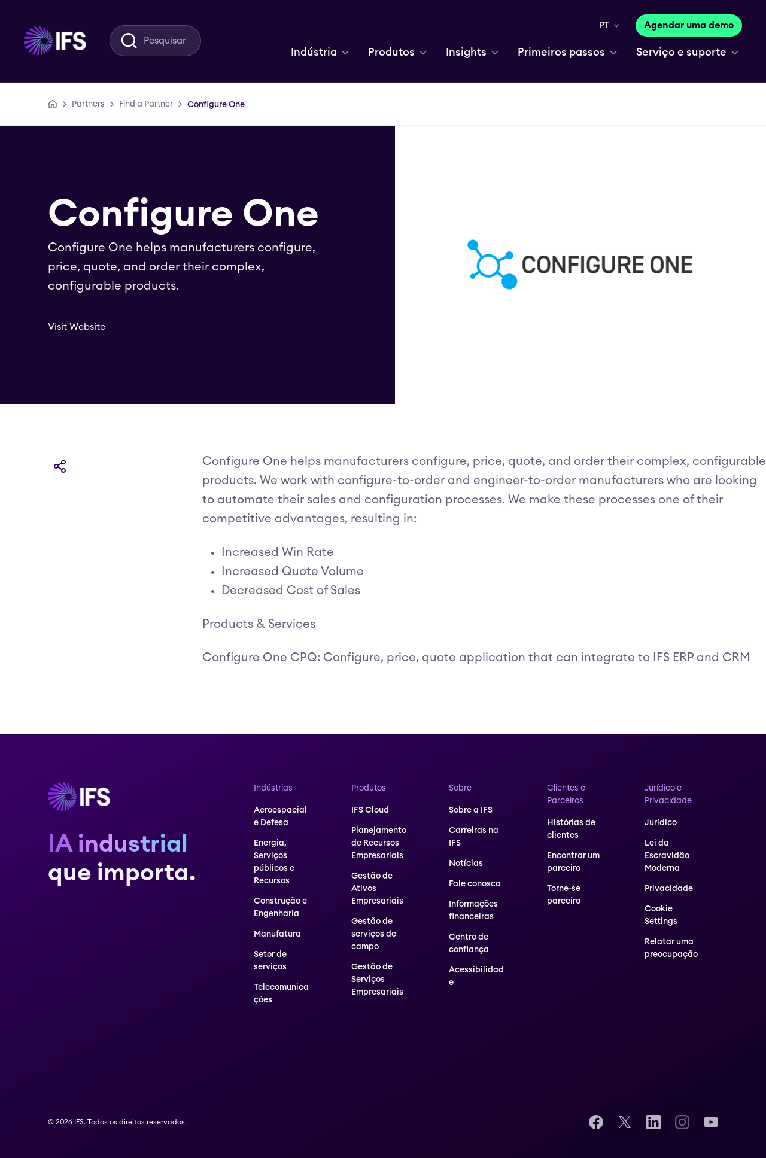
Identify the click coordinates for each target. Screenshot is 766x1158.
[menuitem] (55, 40)
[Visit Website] (85, 327)
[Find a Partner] (146, 104)
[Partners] (88, 104)
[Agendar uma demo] (689, 25)
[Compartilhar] (60, 466)
